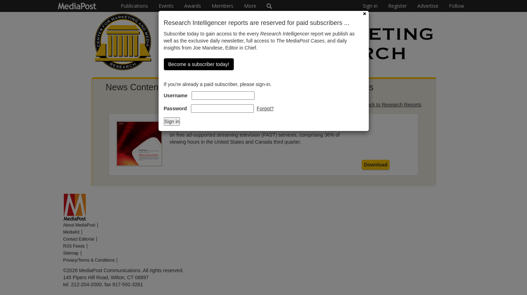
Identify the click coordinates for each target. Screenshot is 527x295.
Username (176, 95)
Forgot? (265, 108)
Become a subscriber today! (199, 64)
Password (175, 108)
